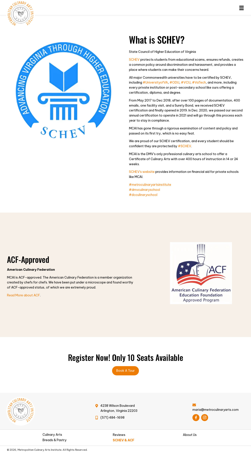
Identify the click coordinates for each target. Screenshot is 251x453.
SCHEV (134, 60)
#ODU (174, 82)
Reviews (119, 434)
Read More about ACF (23, 295)
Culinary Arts (52, 434)
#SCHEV (184, 146)
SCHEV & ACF (123, 440)
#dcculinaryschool (143, 195)
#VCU (185, 82)
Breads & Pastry (55, 440)
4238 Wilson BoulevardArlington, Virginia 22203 (118, 408)
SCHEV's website (142, 172)
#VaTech (199, 82)
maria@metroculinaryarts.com (215, 410)
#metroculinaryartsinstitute (150, 185)
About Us (190, 434)
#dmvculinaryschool (144, 190)
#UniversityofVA (155, 82)
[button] (195, 417)
